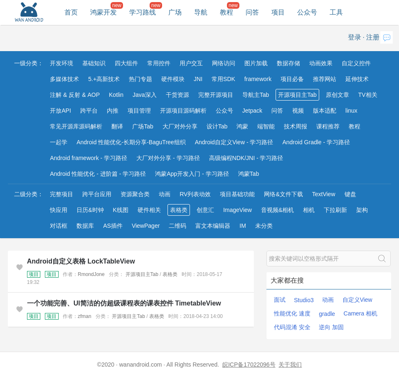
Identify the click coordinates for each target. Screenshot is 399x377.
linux (351, 110)
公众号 (307, 12)
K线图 (120, 210)
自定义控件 (356, 63)
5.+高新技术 (104, 79)
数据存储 (288, 63)
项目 (278, 12)
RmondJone (91, 274)
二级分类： (28, 194)
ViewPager (146, 225)
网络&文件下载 (283, 194)
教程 (226, 12)
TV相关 (367, 94)
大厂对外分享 (180, 126)
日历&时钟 (89, 210)
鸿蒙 (242, 126)
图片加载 (256, 63)
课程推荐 (328, 126)
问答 (252, 12)
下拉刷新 (335, 210)
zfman (84, 316)
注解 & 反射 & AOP (75, 94)
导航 (200, 12)
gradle (327, 313)
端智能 (266, 126)
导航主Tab (255, 94)
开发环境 (61, 63)
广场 (175, 12)
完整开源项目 (215, 94)
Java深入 (145, 94)
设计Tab (217, 126)
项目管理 (139, 110)
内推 (112, 110)
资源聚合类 (135, 194)
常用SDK (223, 79)
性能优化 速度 (292, 313)
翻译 (117, 126)
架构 (362, 210)
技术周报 (295, 126)
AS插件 (113, 225)
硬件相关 (149, 210)
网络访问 (223, 63)
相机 (309, 210)
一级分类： (28, 63)
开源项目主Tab (297, 94)
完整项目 (61, 194)
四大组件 (126, 63)
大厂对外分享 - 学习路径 (168, 158)
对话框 (58, 225)
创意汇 (205, 210)
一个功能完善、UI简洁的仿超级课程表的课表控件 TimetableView (124, 303)
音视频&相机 (277, 210)
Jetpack (252, 110)
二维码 (177, 225)
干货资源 (177, 94)
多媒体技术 (64, 79)
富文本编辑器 (212, 225)
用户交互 (191, 63)
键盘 (350, 194)
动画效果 (320, 63)
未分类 (264, 225)
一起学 (58, 142)
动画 (164, 194)
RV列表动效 (195, 194)
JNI (198, 79)
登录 (354, 37)
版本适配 (324, 110)
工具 (336, 12)
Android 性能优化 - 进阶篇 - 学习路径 (98, 173)
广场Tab (142, 126)
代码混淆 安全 (292, 327)
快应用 (58, 210)
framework (257, 79)
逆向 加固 (331, 327)
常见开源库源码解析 (76, 126)
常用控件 (158, 63)
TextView (323, 194)
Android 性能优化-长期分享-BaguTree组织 (130, 142)
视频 (298, 110)
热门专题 (140, 79)
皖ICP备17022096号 (249, 364)
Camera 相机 (361, 313)
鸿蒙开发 (103, 12)
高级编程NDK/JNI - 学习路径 (246, 158)
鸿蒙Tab (248, 173)
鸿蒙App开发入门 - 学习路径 (192, 173)
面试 (280, 299)
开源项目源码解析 (183, 110)
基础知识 (94, 63)
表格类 (178, 210)
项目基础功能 (237, 194)
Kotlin (116, 94)
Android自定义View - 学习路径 (234, 142)
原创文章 (337, 94)
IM (242, 225)
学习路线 (142, 12)
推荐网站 (324, 79)
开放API (60, 110)
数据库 (85, 225)
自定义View (357, 299)
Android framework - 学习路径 (88, 158)
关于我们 (290, 364)
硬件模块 (173, 79)
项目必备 (292, 79)
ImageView (237, 210)
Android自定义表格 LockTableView (81, 261)
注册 (372, 37)
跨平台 (89, 110)
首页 (71, 12)
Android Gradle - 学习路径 (316, 142)
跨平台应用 (96, 194)
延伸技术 (357, 79)
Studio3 (303, 300)
